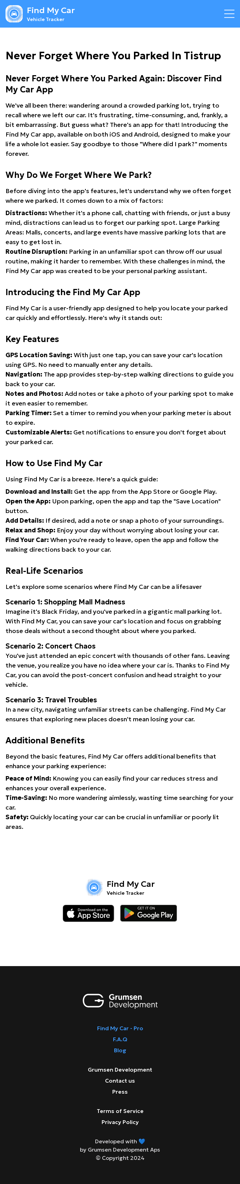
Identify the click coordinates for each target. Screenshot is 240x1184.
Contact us (120, 1080)
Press (120, 1091)
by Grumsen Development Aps (120, 1149)
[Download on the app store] (88, 913)
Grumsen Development (120, 1069)
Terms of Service (120, 1110)
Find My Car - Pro (120, 1028)
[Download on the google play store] (148, 913)
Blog (120, 1050)
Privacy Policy (120, 1121)
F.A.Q (120, 1039)
